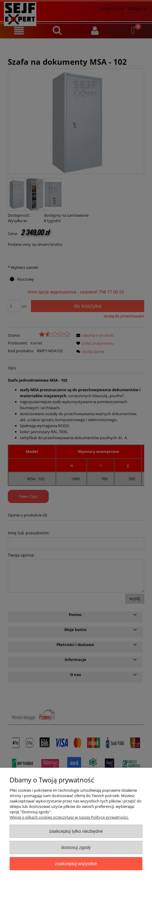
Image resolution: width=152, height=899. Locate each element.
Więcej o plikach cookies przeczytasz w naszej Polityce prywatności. (69, 817)
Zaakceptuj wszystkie (76, 863)
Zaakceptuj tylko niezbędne (76, 831)
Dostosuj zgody (76, 847)
